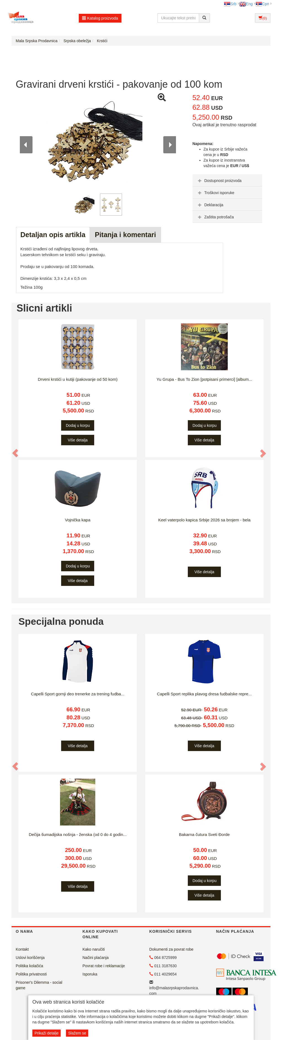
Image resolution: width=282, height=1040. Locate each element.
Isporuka (90, 974)
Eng (246, 4)
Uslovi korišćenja (30, 957)
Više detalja (78, 440)
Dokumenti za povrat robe (171, 949)
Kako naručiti (94, 949)
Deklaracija (210, 205)
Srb (230, 4)
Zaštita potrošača (215, 217)
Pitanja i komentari (125, 234)
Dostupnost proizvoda (219, 180)
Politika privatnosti (31, 974)
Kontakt (22, 949)
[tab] (227, 180)
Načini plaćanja (96, 957)
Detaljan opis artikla (52, 234)
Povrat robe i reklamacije (104, 966)
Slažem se (77, 1033)
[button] (15, 453)
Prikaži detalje (46, 1033)
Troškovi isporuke (215, 193)
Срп (262, 4)
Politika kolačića (29, 966)
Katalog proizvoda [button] (100, 18)
